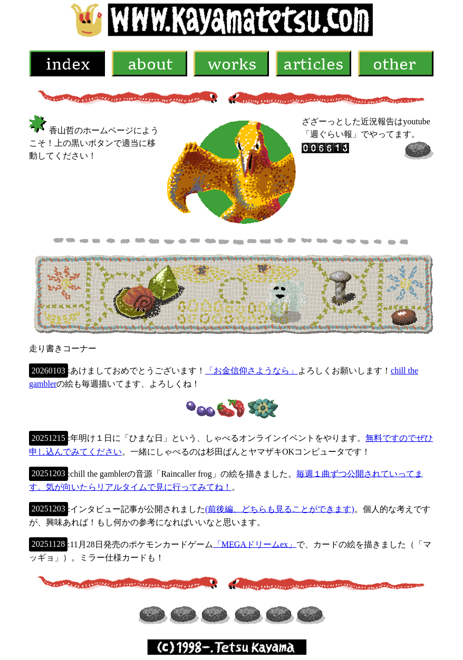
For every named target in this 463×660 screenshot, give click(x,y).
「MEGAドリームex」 (254, 543)
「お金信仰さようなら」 (251, 370)
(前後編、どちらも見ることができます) (279, 508)
